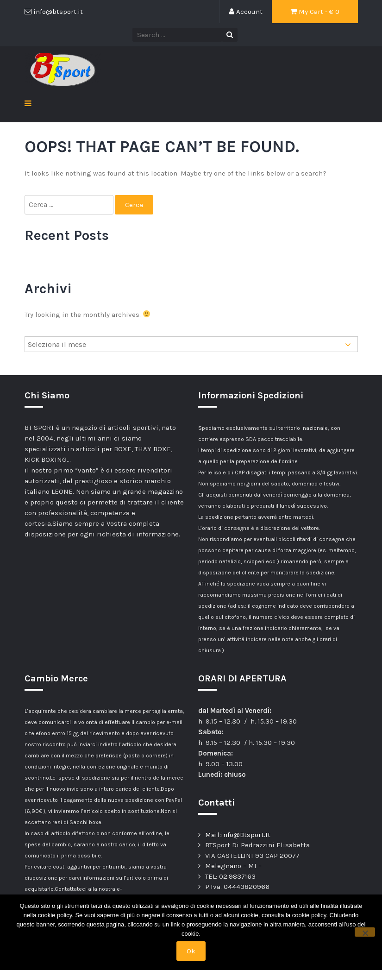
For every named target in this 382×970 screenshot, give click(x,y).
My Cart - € (314, 11)
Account (246, 11)
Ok (191, 951)
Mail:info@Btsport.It (237, 835)
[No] (365, 932)
